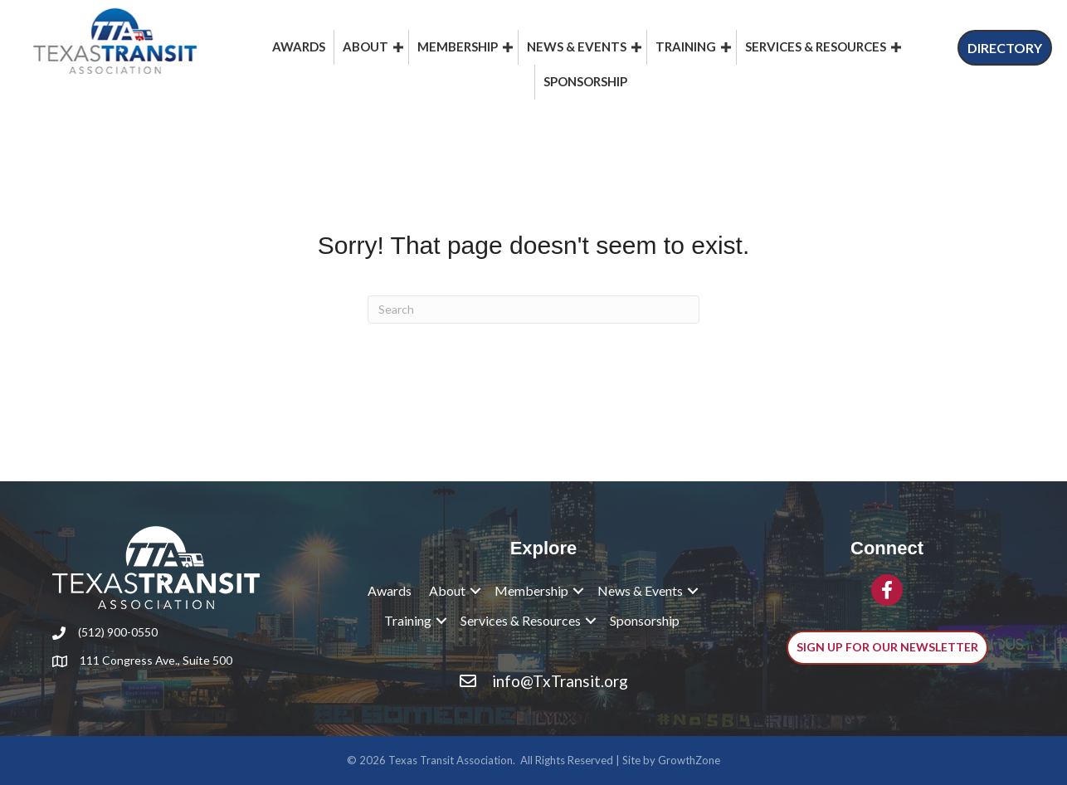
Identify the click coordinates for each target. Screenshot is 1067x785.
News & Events (576, 46)
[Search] (533, 309)
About (365, 46)
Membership (457, 46)
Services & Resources (815, 46)
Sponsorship (585, 81)
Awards (298, 46)
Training (685, 46)
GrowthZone (689, 760)
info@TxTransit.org (560, 680)
